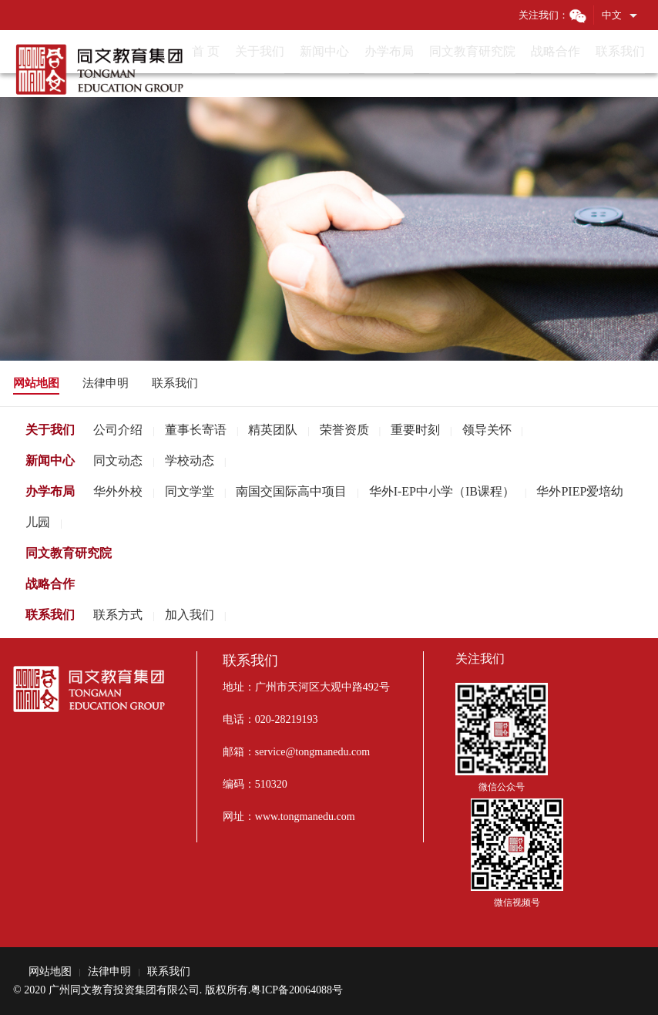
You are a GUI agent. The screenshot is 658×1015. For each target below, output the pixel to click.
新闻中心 (50, 460)
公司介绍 (118, 429)
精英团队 (272, 429)
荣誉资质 (344, 429)
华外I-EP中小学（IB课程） (442, 491)
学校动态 (189, 460)
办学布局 (50, 491)
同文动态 (118, 460)
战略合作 (50, 583)
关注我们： (553, 15)
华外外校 (118, 491)
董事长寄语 (196, 429)
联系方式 (118, 614)
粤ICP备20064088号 (296, 990)
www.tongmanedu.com (305, 816)
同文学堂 (189, 491)
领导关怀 (487, 429)
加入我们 (189, 614)
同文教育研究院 (68, 553)
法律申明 (105, 383)
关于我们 (50, 429)
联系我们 (175, 383)
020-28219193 (286, 719)
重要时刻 (415, 429)
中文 (612, 15)
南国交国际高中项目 (291, 491)
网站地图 (36, 383)
